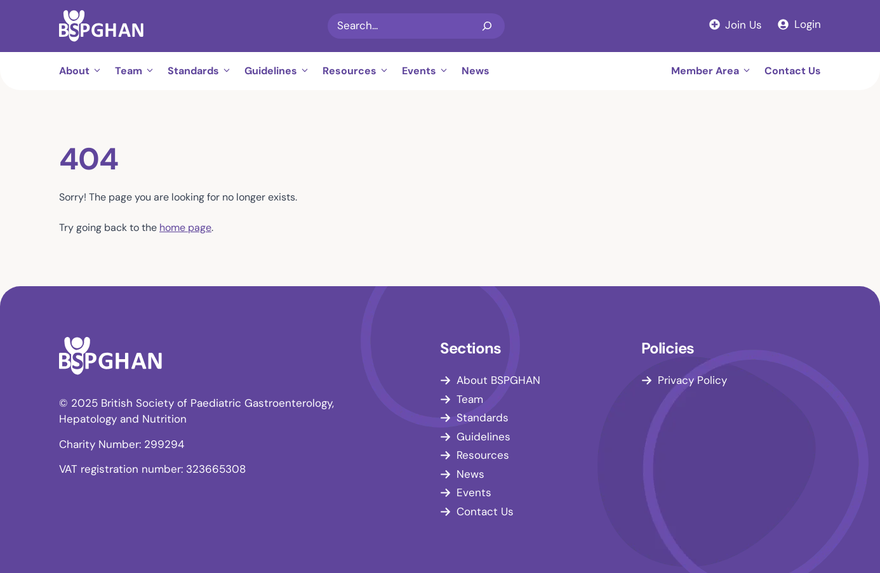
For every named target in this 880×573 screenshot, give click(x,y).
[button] (99, 71)
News (476, 70)
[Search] (487, 26)
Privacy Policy (692, 380)
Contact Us (792, 70)
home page (185, 227)
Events (428, 71)
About (84, 71)
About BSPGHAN (498, 380)
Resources (359, 71)
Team (138, 71)
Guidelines (280, 71)
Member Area (714, 71)
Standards (203, 71)
